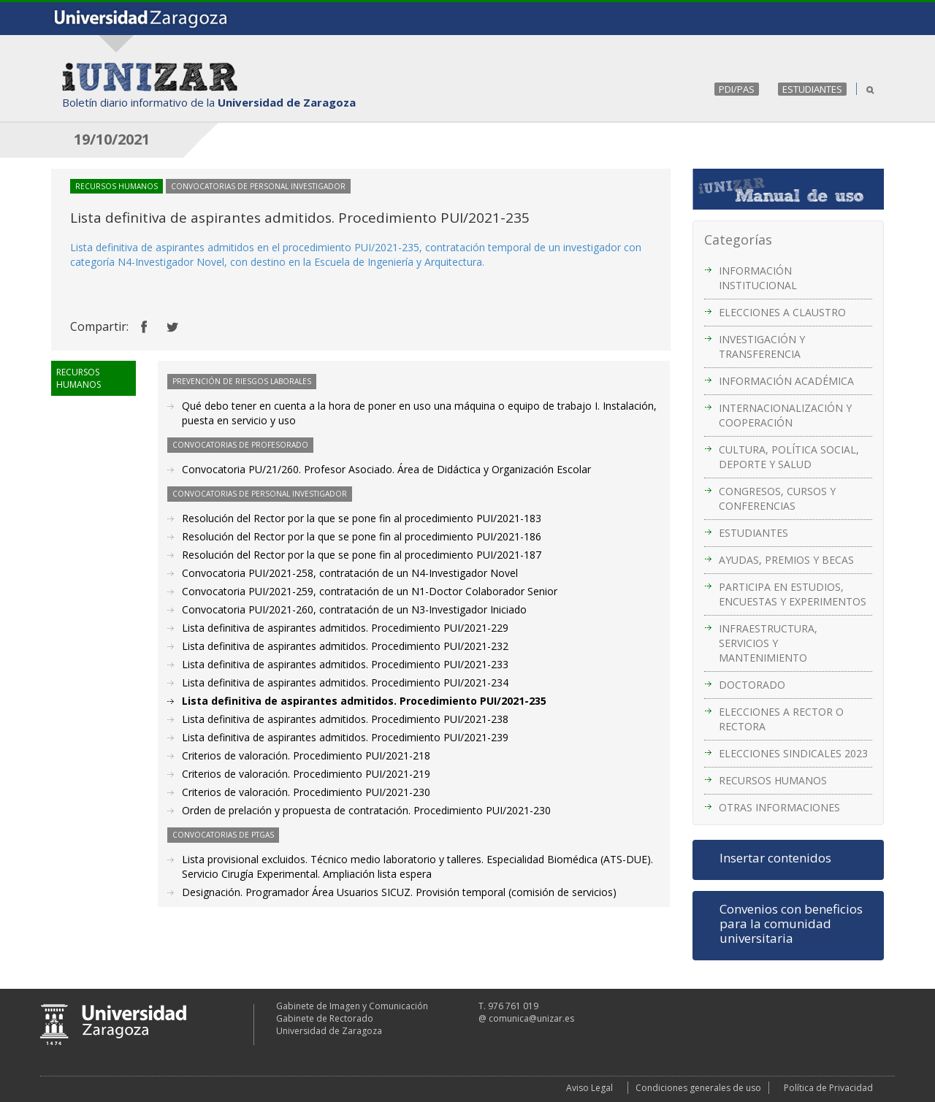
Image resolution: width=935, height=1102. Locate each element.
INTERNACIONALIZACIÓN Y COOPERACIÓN (785, 415)
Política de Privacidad (828, 1088)
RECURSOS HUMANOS (773, 780)
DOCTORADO (752, 685)
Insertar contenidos (775, 858)
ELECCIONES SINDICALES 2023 (793, 753)
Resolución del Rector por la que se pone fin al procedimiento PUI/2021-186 (361, 536)
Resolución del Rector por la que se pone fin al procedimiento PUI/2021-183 (361, 518)
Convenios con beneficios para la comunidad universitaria (791, 924)
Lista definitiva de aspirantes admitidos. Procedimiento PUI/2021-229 (345, 628)
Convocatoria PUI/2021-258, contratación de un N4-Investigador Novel (350, 573)
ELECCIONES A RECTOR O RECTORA (781, 719)
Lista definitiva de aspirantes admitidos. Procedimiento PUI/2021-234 (345, 682)
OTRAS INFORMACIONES (779, 807)
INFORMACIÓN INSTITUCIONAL (758, 278)
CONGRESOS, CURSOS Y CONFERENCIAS (777, 498)
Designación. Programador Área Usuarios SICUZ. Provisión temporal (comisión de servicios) (399, 892)
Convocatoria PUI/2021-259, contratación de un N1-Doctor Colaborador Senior (369, 591)
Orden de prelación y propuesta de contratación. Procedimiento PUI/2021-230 (366, 810)
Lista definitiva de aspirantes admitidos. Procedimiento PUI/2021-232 (345, 646)
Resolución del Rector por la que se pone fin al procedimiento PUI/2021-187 (361, 555)
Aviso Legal (589, 1088)
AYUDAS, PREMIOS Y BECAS (786, 560)
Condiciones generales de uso (698, 1088)
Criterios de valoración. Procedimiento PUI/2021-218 (306, 755)
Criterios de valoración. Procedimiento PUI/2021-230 (306, 792)
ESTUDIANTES (812, 89)
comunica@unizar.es (531, 1018)
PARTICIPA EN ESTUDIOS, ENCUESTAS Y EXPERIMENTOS (792, 594)
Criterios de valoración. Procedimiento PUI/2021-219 (306, 774)
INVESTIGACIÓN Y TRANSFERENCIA (762, 346)
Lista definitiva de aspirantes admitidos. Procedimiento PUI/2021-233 (345, 664)
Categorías (738, 239)
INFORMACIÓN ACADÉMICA (786, 381)
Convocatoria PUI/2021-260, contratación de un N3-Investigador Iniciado (354, 609)
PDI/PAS (737, 89)
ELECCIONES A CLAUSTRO (782, 312)
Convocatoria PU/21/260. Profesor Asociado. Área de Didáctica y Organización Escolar (386, 469)
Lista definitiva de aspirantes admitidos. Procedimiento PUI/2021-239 (345, 737)
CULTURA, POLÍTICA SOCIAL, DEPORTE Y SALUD (789, 457)
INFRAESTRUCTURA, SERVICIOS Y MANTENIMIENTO (768, 643)
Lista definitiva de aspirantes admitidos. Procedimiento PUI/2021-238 (345, 719)
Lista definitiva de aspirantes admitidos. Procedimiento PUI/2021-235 (364, 701)
